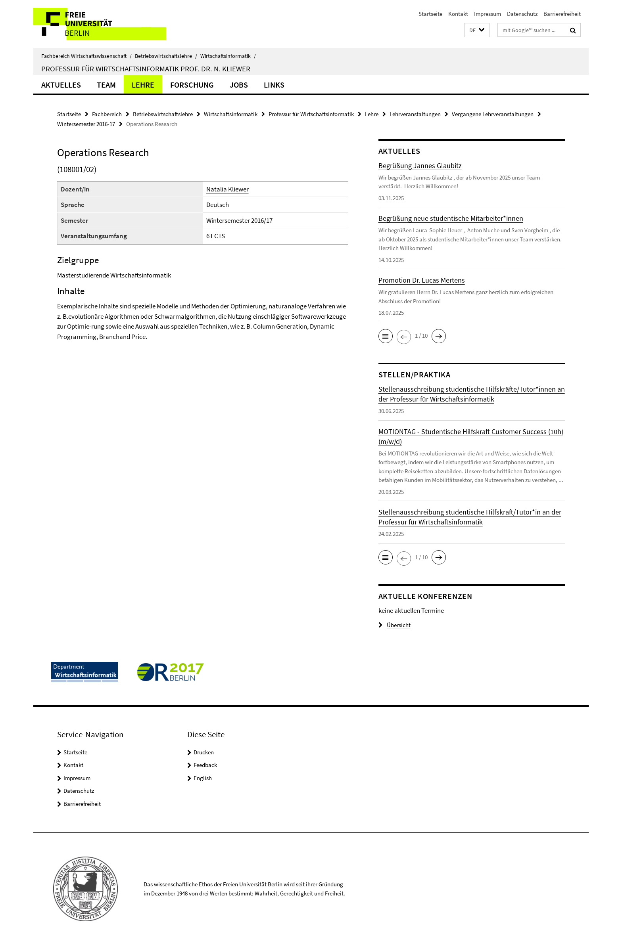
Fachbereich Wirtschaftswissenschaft (86, 56)
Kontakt (458, 13)
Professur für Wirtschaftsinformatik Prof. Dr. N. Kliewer (145, 68)
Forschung (192, 85)
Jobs (239, 85)
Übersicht (394, 625)
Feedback (205, 765)
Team (106, 85)
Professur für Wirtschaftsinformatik (311, 114)
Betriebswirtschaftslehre (166, 56)
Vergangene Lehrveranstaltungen (493, 114)
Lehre (143, 85)
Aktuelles (61, 85)
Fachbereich (107, 114)
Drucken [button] (204, 752)
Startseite (430, 13)
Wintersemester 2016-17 (86, 124)
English (203, 778)
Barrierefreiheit (562, 13)
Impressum (487, 13)
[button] (477, 30)
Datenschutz (522, 13)
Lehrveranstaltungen (415, 114)
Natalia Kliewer (227, 189)
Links (274, 85)
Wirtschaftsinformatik (228, 56)
